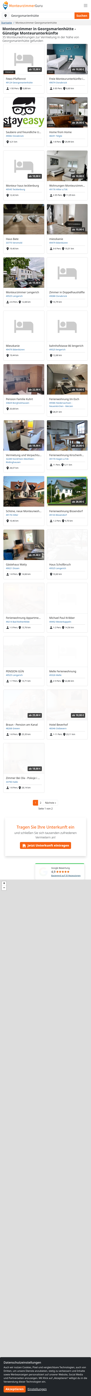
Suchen (81, 16)
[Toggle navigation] (85, 5)
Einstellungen (37, 1389)
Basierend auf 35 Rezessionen (66, 875)
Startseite (6, 22)
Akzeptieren (15, 1389)
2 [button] (40, 802)
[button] (50, 803)
